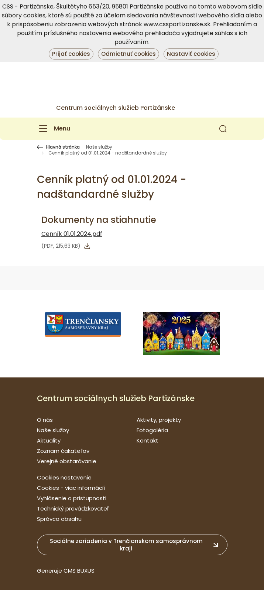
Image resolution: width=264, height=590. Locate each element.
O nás (45, 420)
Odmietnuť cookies (128, 54)
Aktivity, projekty (159, 420)
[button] (223, 128)
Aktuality (49, 440)
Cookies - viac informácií (71, 488)
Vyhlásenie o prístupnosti (71, 498)
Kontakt (147, 440)
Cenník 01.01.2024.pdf (71, 234)
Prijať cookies (71, 54)
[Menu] (53, 129)
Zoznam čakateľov (63, 451)
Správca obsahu (59, 519)
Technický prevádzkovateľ (73, 508)
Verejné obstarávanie (66, 461)
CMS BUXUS (79, 570)
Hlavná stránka (63, 147)
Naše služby (99, 147)
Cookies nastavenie (64, 477)
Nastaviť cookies (191, 54)
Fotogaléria (152, 430)
